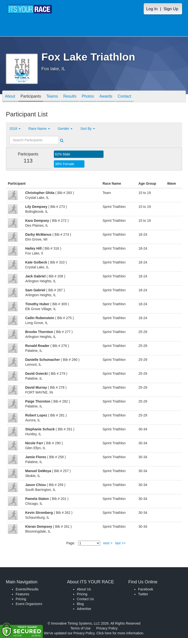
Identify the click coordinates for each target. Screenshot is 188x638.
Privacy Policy (107, 628)
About (10, 97)
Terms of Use (80, 628)
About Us (84, 589)
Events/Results (27, 589)
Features (22, 594)
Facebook (145, 589)
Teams (52, 97)
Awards (105, 97)
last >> (120, 543)
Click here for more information (119, 633)
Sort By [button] (87, 129)
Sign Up (171, 9)
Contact (124, 97)
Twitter (143, 594)
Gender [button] (65, 129)
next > (108, 543)
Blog (80, 604)
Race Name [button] (39, 129)
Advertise (84, 609)
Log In (152, 9)
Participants (31, 97)
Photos (88, 97)
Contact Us (85, 599)
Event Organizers (29, 604)
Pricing (21, 599)
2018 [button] (15, 129)
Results (69, 97)
